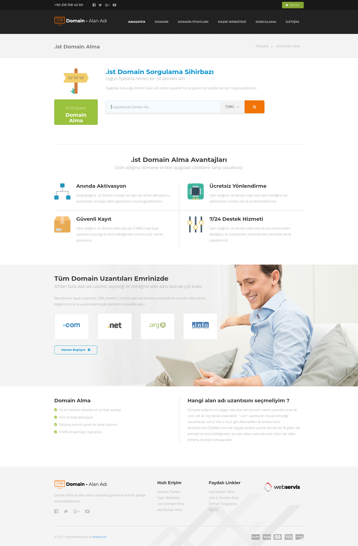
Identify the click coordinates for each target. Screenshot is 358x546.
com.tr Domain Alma (224, 497)
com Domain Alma (170, 503)
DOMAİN (161, 22)
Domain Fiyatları (169, 491)
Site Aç (213, 509)
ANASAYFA (137, 22)
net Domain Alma (169, 509)
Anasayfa (261, 46)
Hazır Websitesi (168, 497)
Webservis (100, 537)
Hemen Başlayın (75, 350)
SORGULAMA (266, 22)
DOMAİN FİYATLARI (193, 22)
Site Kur (292, 5)
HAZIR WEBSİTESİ (232, 22)
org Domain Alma (221, 491)
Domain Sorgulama (223, 503)
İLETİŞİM (292, 22)
